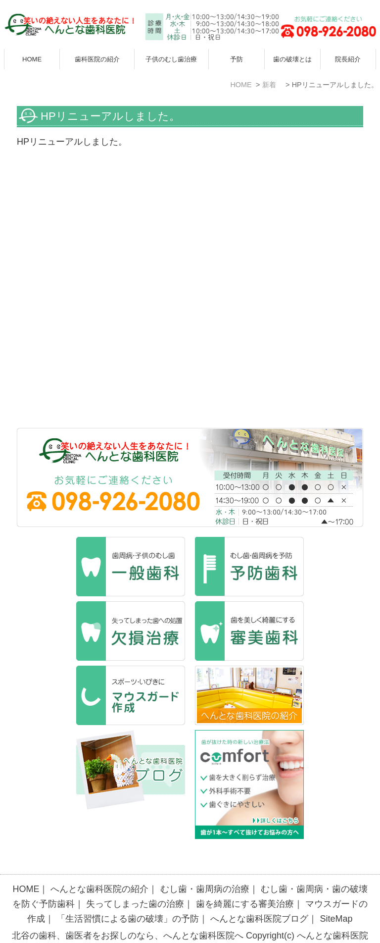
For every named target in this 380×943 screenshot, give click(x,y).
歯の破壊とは (292, 59)
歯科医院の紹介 (97, 59)
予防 (236, 59)
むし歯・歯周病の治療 (204, 869)
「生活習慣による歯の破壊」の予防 (127, 898)
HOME (32, 59)
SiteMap (336, 898)
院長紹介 (348, 59)
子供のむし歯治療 (171, 59)
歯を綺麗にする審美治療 (245, 884)
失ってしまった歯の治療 (135, 884)
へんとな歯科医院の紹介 (99, 869)
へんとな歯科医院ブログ (259, 898)
